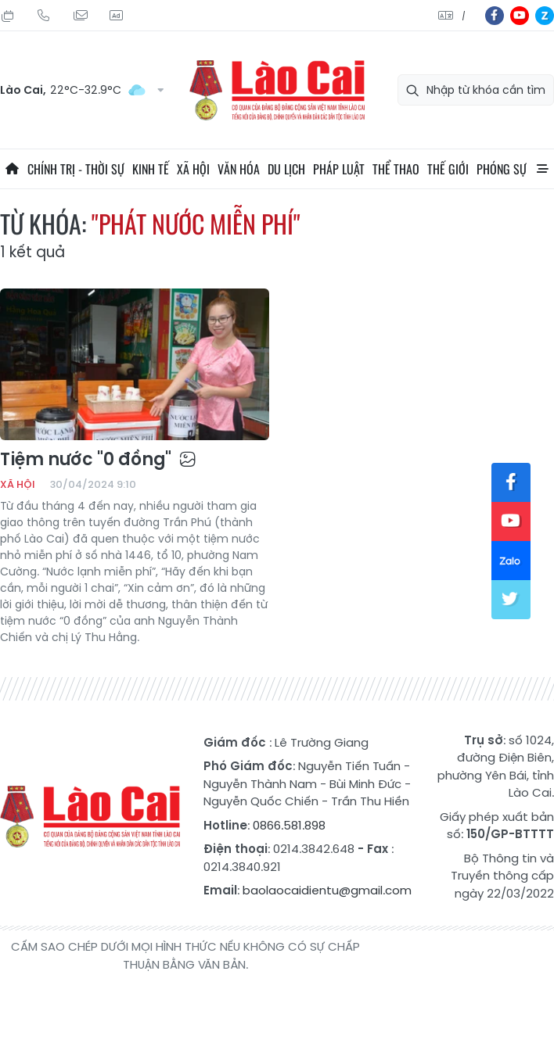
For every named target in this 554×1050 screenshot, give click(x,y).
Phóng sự (502, 168)
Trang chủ (11, 168)
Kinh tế (150, 168)
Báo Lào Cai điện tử (277, 90)
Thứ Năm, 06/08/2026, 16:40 (8, 15)
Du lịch (286, 168)
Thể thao (395, 168)
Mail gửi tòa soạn (80, 15)
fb (494, 15)
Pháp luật (339, 168)
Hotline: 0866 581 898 (44, 15)
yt (519, 15)
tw (511, 599)
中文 (463, 16)
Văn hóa (239, 168)
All (542, 168)
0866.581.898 (289, 825)
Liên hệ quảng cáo (116, 15)
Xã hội (193, 168)
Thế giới (448, 168)
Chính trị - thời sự (75, 168)
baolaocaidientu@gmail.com (327, 890)
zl (544, 15)
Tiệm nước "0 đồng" (98, 459)
